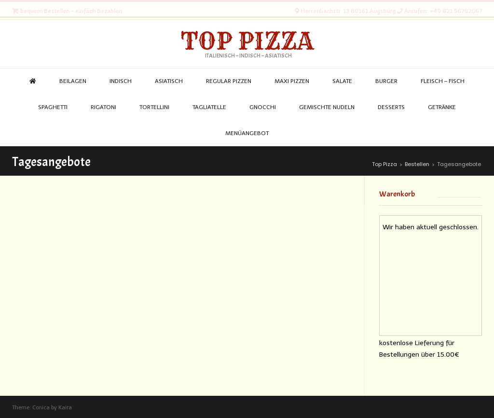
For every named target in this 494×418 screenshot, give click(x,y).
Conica (41, 407)
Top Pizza (247, 41)
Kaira (65, 407)
